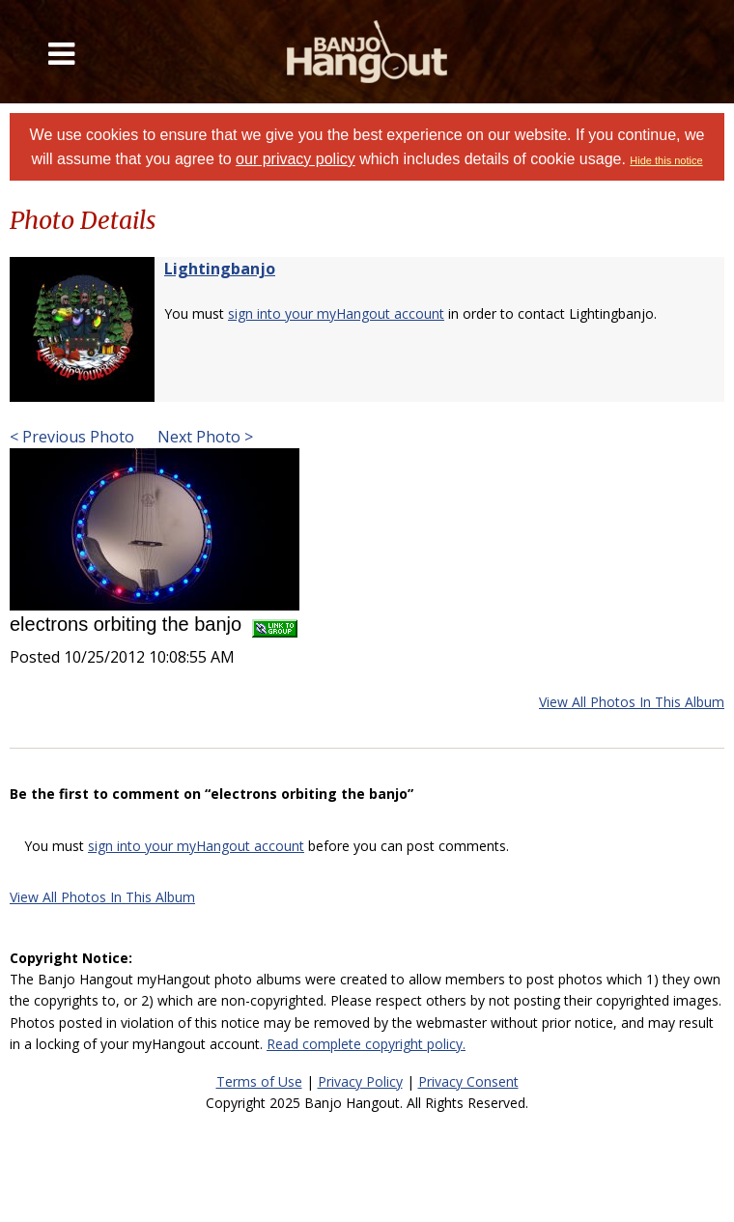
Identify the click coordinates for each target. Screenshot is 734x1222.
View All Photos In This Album (631, 702)
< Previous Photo (72, 436)
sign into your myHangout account (336, 313)
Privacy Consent (468, 1081)
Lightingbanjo (219, 268)
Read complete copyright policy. (366, 1044)
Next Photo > (203, 436)
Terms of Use (259, 1081)
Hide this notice (666, 160)
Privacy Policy (360, 1081)
